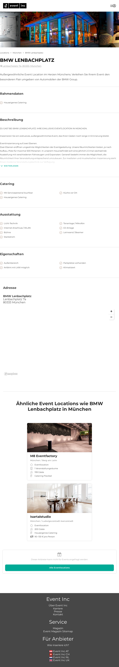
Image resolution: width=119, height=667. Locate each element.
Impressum (47, 662)
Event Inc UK (59, 643)
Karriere (58, 591)
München (17, 53)
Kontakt (58, 597)
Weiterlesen (9, 166)
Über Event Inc (58, 588)
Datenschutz (71, 662)
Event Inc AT (59, 634)
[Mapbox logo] (11, 374)
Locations (4, 53)
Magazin (58, 611)
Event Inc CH (59, 637)
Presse (58, 594)
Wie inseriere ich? (58, 628)
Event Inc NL (59, 640)
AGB (58, 662)
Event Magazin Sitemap (58, 614)
